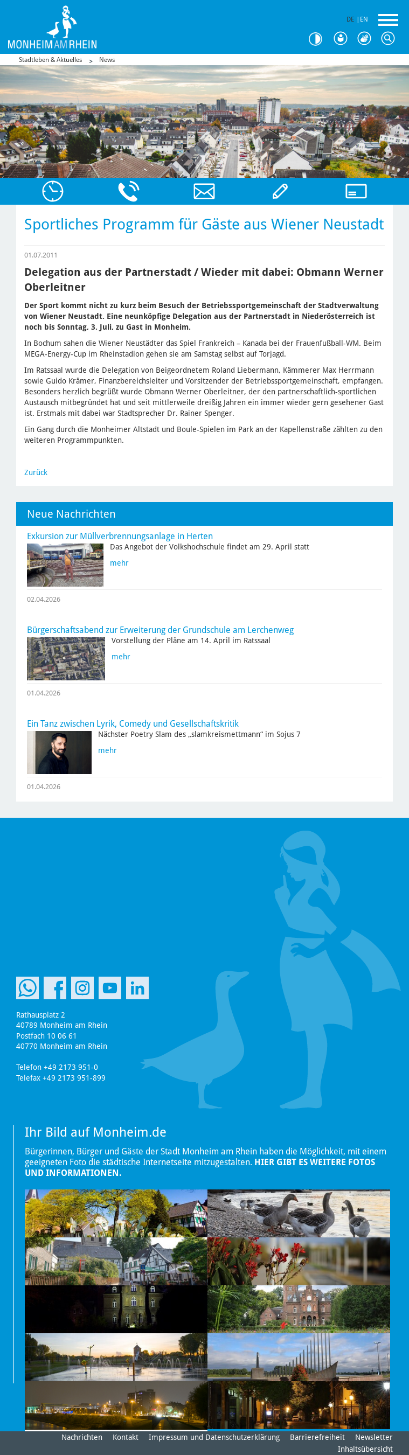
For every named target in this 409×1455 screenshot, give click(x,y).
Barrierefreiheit (317, 1437)
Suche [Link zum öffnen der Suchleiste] (390, 38)
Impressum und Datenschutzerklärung (214, 1437)
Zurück (35, 472)
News (107, 60)
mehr (119, 563)
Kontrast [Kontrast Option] (319, 39)
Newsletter (374, 1437)
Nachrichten (81, 1437)
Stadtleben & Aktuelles (50, 60)
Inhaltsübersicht (365, 1449)
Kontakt (125, 1437)
